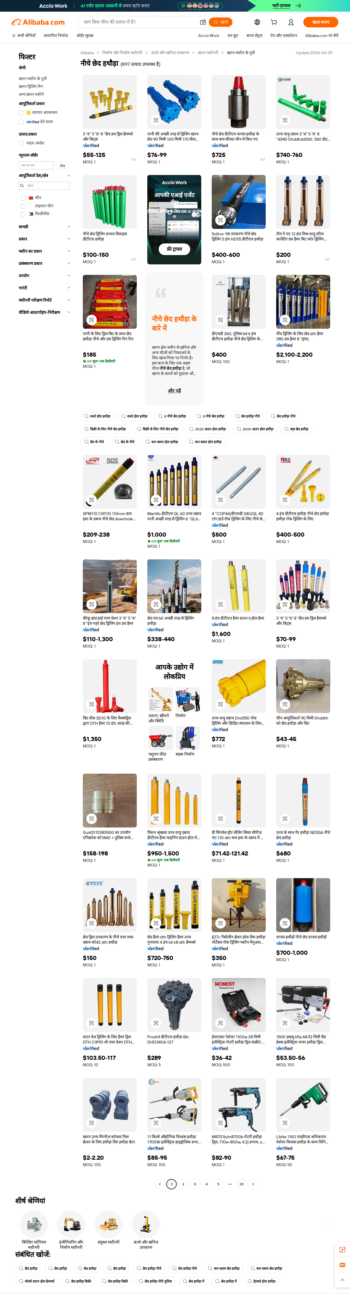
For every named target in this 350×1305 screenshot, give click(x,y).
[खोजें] (220, 22)
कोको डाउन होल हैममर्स (36, 1281)
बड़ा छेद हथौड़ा (296, 429)
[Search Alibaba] (139, 22)
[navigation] (44, 619)
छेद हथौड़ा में (193, 1281)
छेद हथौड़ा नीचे (247, 416)
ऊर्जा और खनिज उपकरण (170, 52)
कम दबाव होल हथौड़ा (162, 442)
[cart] (275, 23)
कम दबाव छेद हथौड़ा (223, 1268)
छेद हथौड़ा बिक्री (78, 1281)
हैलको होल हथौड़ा (261, 1281)
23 (241, 1184)
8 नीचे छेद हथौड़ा (172, 416)
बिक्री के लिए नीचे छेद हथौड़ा (105, 429)
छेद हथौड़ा (28, 1268)
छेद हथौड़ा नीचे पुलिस (155, 1281)
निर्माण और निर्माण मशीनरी (122, 52)
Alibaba (87, 52)
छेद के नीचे (94, 442)
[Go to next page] (253, 1184)
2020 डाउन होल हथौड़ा (207, 429)
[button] (203, 22)
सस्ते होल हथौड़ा (97, 416)
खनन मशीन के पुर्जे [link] (241, 52)
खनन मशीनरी (208, 52)
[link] (342, 1249)
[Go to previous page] (160, 1184)
